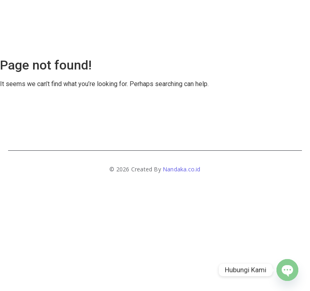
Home (90, 15)
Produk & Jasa (166, 15)
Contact (206, 15)
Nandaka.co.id (182, 169)
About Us (122, 15)
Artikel (212, 38)
